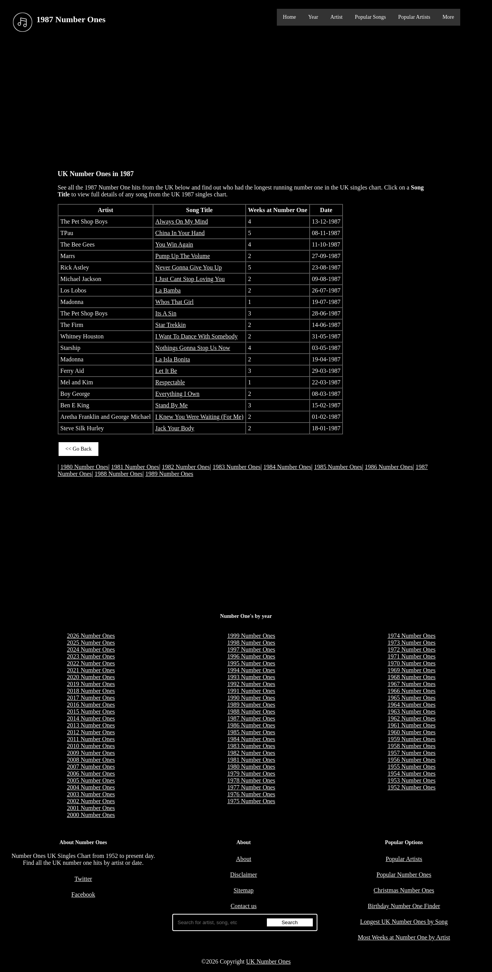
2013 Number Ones (91, 725)
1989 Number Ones (169, 473)
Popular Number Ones (403, 874)
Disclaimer (243, 874)
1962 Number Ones (411, 718)
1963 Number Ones (411, 711)
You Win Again (174, 244)
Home (289, 17)
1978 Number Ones (251, 780)
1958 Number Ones (411, 746)
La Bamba (168, 290)
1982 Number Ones (186, 467)
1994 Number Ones (251, 670)
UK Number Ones (268, 961)
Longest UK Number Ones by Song (404, 921)
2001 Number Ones (91, 808)
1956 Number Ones (411, 759)
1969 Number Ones (411, 670)
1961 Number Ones (411, 725)
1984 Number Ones (287, 467)
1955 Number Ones (411, 766)
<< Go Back (78, 449)
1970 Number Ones (411, 663)
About (243, 859)
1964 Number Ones (411, 704)
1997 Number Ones (251, 649)
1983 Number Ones (236, 467)
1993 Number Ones (251, 677)
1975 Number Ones (251, 801)
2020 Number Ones (91, 677)
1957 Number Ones (411, 753)
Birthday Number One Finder (404, 906)
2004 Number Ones (91, 787)
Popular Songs (370, 17)
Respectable (170, 382)
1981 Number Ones (135, 467)
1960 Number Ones (411, 732)
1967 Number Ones (411, 684)
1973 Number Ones (411, 642)
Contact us (243, 906)
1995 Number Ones (251, 663)
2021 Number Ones (91, 670)
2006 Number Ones (91, 773)
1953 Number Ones (411, 780)
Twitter (83, 879)
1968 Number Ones (411, 677)
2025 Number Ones (91, 642)
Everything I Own (177, 393)
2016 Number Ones (91, 704)
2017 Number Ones (91, 697)
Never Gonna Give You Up (188, 267)
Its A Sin (166, 313)
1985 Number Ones (338, 467)
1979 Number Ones (251, 773)
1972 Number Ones (411, 649)
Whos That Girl (174, 302)
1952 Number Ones (411, 787)
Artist (336, 17)
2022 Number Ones (91, 663)
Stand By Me (171, 405)
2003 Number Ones (91, 794)
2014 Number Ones (91, 718)
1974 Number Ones (411, 635)
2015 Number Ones (91, 711)
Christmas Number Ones (404, 890)
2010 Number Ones (91, 746)
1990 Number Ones (251, 697)
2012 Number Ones (91, 732)
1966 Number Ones (411, 691)
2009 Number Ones (91, 753)
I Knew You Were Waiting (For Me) (199, 416)
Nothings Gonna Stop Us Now (192, 348)
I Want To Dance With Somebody (196, 336)
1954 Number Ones (411, 773)
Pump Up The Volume (182, 256)
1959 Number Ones (411, 739)
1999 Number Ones (251, 635)
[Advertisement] (246, 99)
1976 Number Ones (251, 794)
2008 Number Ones (91, 759)
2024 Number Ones (91, 649)
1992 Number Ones (251, 684)
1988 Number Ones (118, 473)
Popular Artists (414, 17)
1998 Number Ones (251, 642)
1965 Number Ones (411, 697)
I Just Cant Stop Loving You (190, 279)
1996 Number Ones (251, 656)
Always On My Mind (181, 221)
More (448, 17)
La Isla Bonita (172, 359)
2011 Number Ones (91, 739)
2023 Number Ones (91, 656)
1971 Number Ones (411, 656)
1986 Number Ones (389, 467)
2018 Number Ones (91, 691)
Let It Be (166, 371)
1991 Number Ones (251, 691)
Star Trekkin (170, 325)
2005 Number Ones (91, 780)
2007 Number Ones (91, 766)
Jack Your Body (175, 428)
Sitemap (243, 890)
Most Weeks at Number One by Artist (404, 937)
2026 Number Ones (91, 635)
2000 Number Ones (91, 815)
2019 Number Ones (91, 684)
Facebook (83, 894)
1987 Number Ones (251, 718)
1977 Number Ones (251, 787)
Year (313, 17)
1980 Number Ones (84, 467)
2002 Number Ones (91, 801)
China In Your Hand (180, 233)
